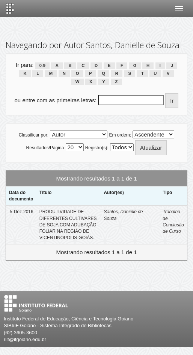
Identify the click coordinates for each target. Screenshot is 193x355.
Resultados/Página (45, 147)
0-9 (42, 65)
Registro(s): (97, 147)
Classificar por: (33, 135)
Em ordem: (120, 135)
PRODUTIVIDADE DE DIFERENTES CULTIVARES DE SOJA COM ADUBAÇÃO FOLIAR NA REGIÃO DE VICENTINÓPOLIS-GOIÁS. (68, 224)
